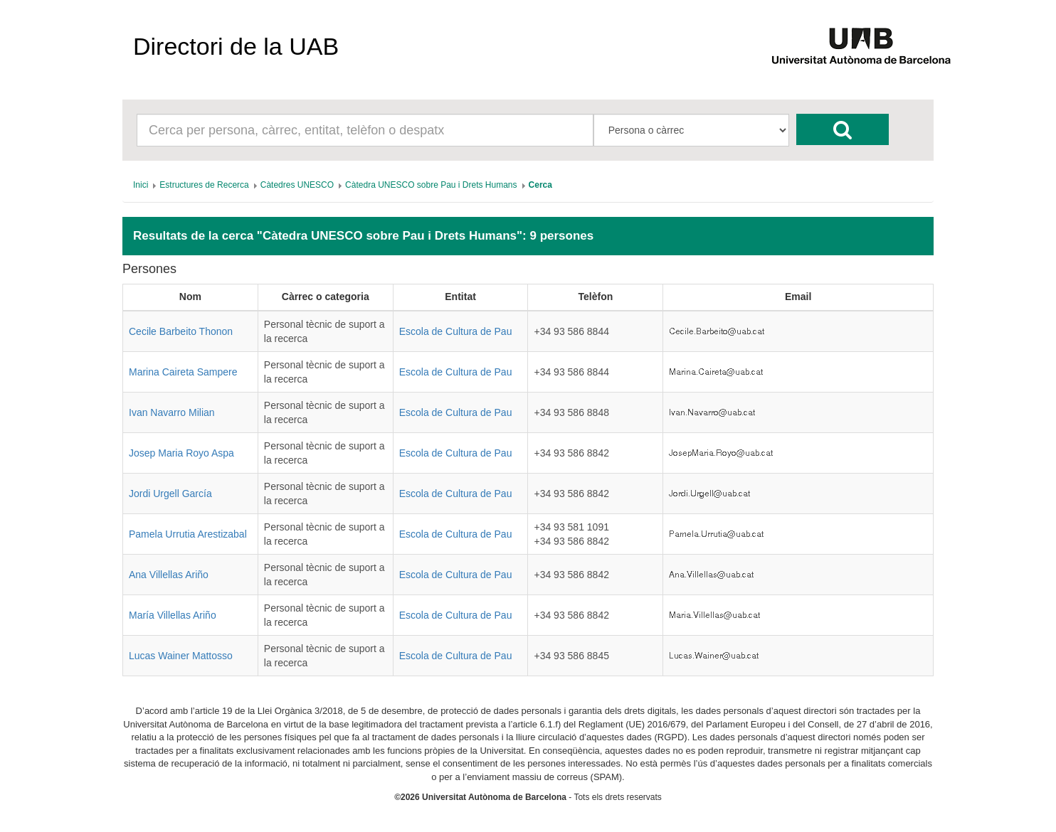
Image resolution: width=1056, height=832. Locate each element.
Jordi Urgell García (170, 493)
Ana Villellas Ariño (168, 574)
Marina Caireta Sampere (183, 372)
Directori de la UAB (236, 46)
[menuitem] (140, 184)
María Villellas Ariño (172, 615)
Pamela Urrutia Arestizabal (188, 534)
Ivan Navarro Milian (172, 412)
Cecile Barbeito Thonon (181, 331)
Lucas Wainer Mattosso (181, 655)
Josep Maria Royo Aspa (181, 453)
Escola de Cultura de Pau (455, 331)
